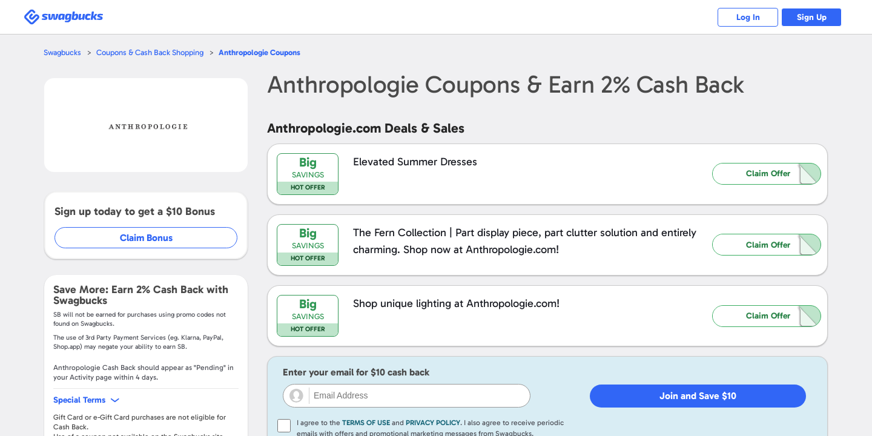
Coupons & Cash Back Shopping (149, 52)
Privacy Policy (433, 422)
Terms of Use (366, 422)
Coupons (259, 52)
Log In (748, 17)
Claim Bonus (146, 237)
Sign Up (812, 17)
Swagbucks (62, 52)
